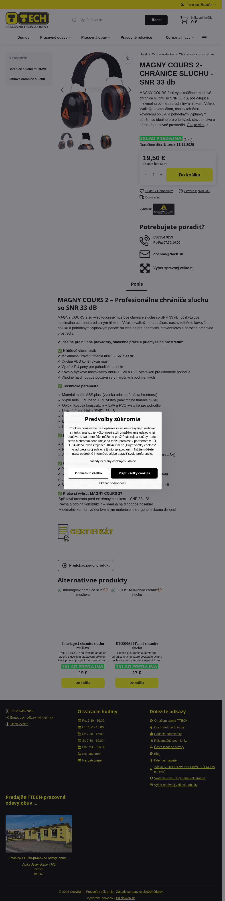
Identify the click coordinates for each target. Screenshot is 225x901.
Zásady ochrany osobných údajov (112, 461)
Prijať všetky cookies (134, 473)
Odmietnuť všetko (88, 473)
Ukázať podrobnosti (112, 483)
